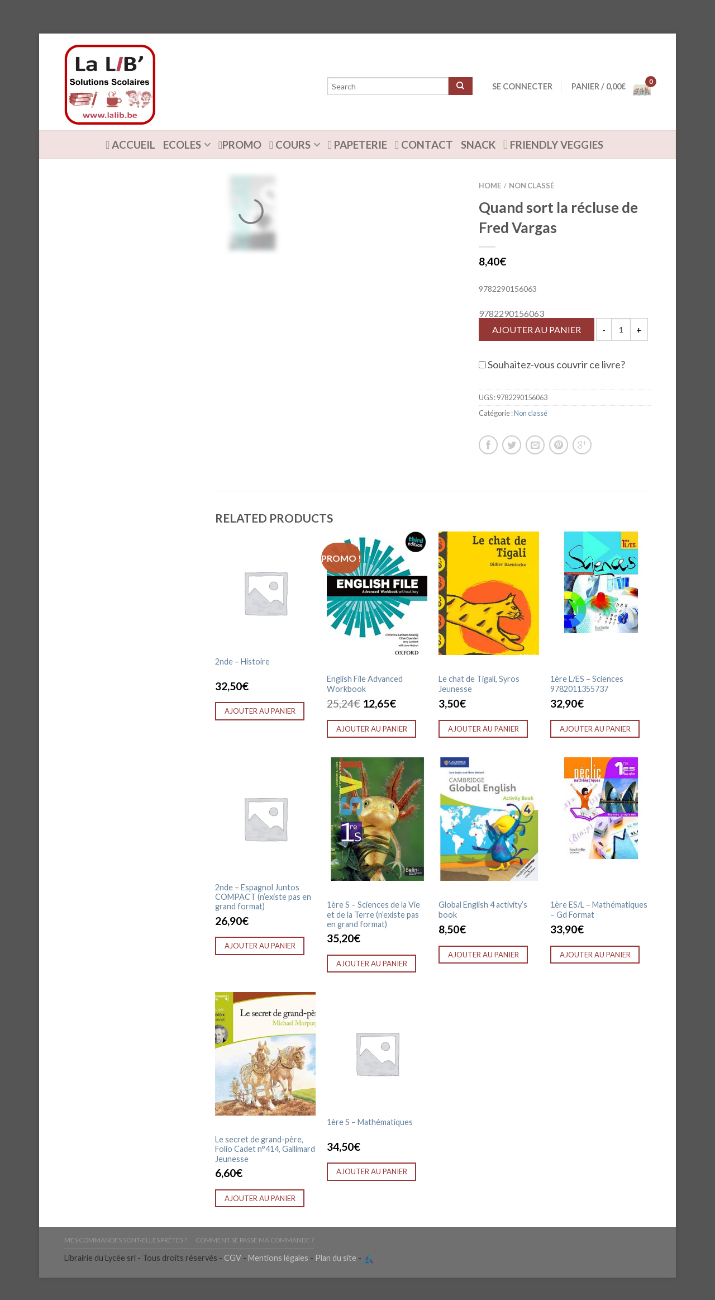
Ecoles (182, 145)
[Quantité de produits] (621, 329)
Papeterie (357, 145)
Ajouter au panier (536, 329)
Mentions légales (278, 1258)
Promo (239, 145)
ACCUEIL (131, 145)
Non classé (531, 185)
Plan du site (335, 1258)
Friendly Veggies (553, 144)
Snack (478, 145)
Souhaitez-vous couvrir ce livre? (552, 364)
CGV (232, 1258)
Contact (424, 145)
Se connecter (522, 86)
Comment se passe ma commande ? (255, 1240)
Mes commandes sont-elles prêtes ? (125, 1240)
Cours (290, 145)
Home (490, 185)
